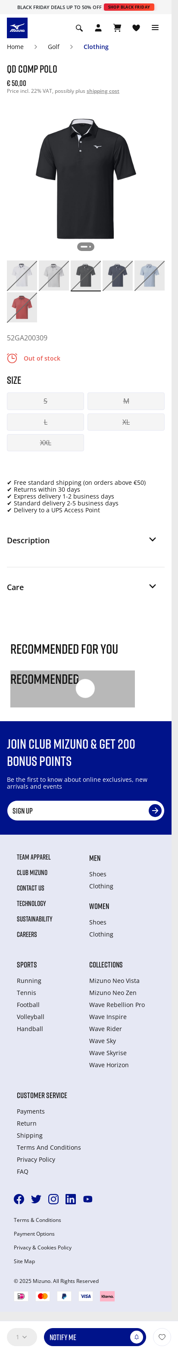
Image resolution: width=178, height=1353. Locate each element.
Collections (106, 964)
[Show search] (79, 28)
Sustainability (35, 919)
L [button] (45, 422)
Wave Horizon (109, 1065)
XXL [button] (45, 442)
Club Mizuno (32, 872)
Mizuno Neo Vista (114, 980)
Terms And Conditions (49, 1147)
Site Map (24, 1261)
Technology (31, 903)
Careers (27, 934)
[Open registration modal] (98, 28)
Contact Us (30, 888)
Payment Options (34, 1234)
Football (28, 1005)
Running (29, 980)
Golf (53, 47)
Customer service (42, 1095)
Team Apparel (34, 857)
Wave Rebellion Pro (117, 1005)
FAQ (22, 1171)
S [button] (45, 401)
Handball (30, 1029)
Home (15, 47)
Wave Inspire (108, 1017)
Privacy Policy (36, 1159)
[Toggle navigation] (155, 28)
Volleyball (30, 1017)
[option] (22, 275)
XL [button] (126, 422)
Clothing (96, 47)
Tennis (26, 993)
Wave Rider (105, 1029)
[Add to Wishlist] (162, 1337)
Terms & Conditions (37, 1220)
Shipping (30, 1135)
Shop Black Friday (129, 7)
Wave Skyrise (108, 1053)
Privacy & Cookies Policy (43, 1248)
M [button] (126, 401)
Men (94, 858)
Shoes (97, 874)
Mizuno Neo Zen (113, 993)
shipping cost (103, 91)
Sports (27, 964)
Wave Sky (102, 1041)
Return (27, 1123)
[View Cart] (117, 28)
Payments (31, 1111)
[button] (82, 543)
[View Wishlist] (136, 28)
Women (99, 906)
